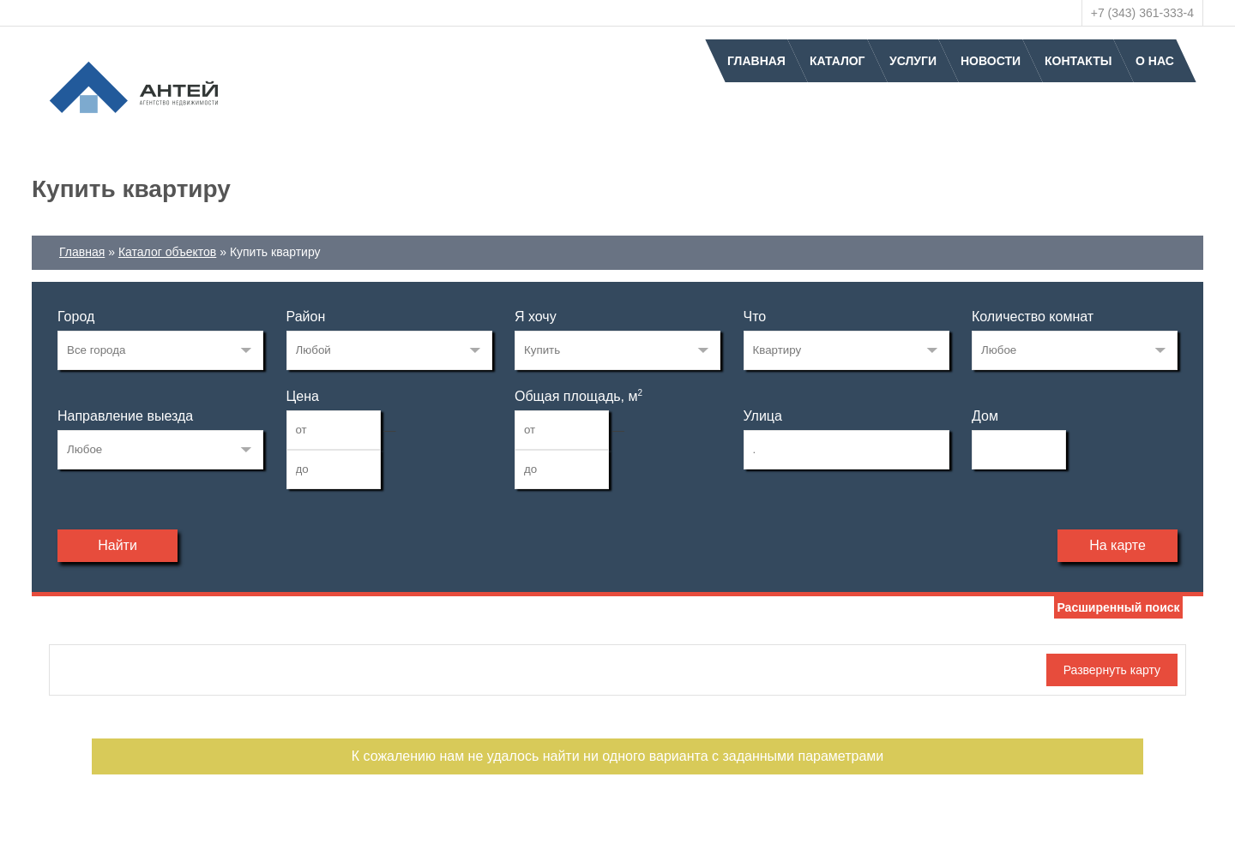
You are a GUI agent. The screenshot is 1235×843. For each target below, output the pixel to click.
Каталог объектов (167, 252)
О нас (1155, 61)
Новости (991, 61)
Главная (756, 61)
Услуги (913, 61)
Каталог (837, 61)
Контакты (1078, 61)
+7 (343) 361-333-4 (1142, 13)
